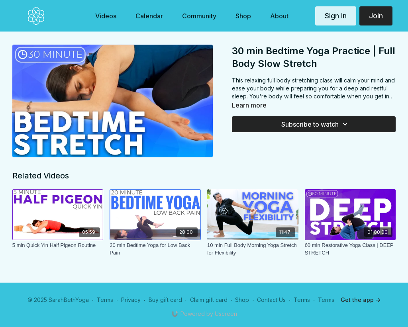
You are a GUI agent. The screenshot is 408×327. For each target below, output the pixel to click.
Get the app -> (361, 299)
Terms (105, 299)
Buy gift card (165, 299)
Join (376, 16)
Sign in (336, 16)
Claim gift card (209, 299)
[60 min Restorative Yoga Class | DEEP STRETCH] (350, 249)
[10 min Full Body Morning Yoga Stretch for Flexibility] (252, 249)
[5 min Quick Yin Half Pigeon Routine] (58, 245)
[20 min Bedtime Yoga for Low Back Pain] (155, 249)
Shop (242, 299)
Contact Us (271, 299)
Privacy (131, 299)
